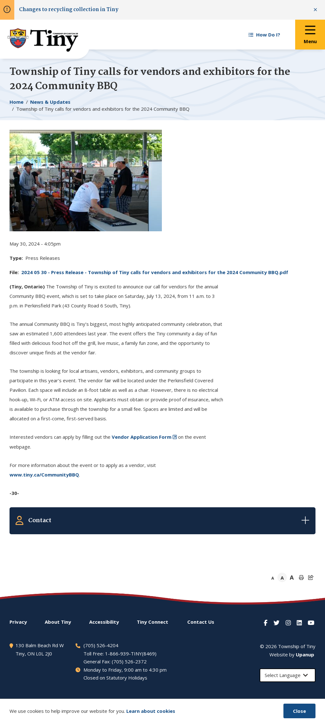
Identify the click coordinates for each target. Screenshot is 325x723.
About (58, 622)
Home (16, 102)
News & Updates (50, 102)
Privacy (18, 622)
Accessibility (104, 622)
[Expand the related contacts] (162, 520)
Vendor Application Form (141, 437)
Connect (152, 622)
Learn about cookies (150, 711)
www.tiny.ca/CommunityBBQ (44, 474)
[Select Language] (287, 675)
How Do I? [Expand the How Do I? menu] (264, 34)
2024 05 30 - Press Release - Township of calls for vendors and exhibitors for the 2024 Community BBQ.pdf (154, 272)
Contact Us (200, 622)
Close (299, 711)
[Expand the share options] (310, 577)
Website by (291, 654)
